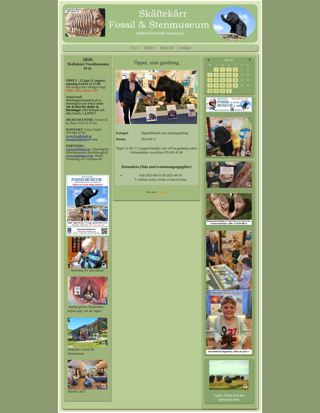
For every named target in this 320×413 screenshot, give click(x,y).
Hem (134, 48)
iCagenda (162, 192)
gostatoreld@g (75, 139)
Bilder (149, 48)
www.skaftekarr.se (78, 149)
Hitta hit (167, 48)
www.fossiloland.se (79, 136)
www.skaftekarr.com (79, 155)
